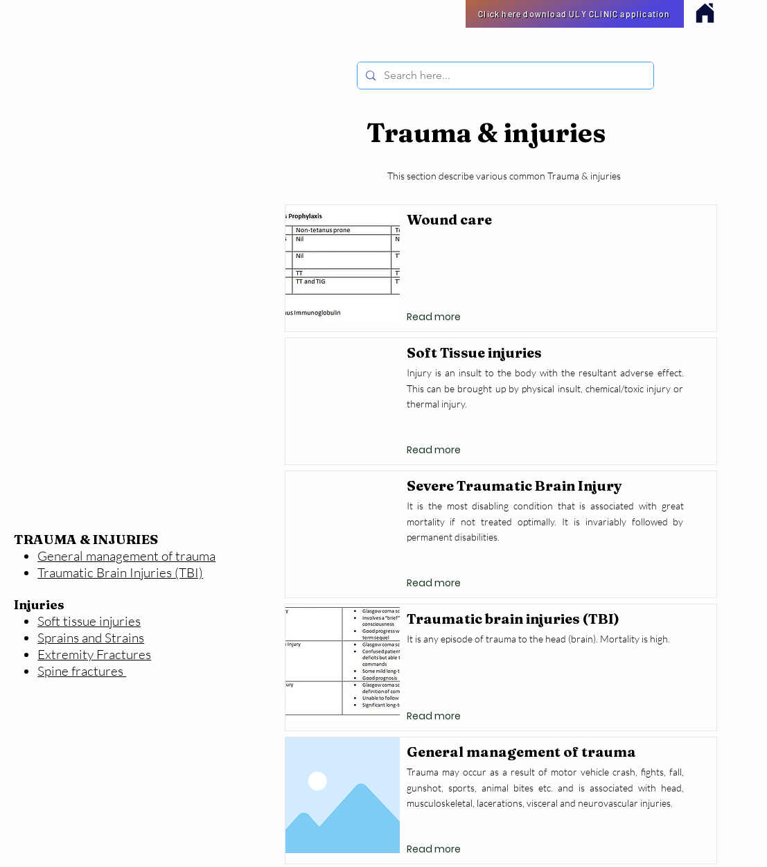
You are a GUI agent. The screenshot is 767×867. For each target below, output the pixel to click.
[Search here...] (504, 75)
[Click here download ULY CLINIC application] (575, 14)
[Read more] (434, 317)
